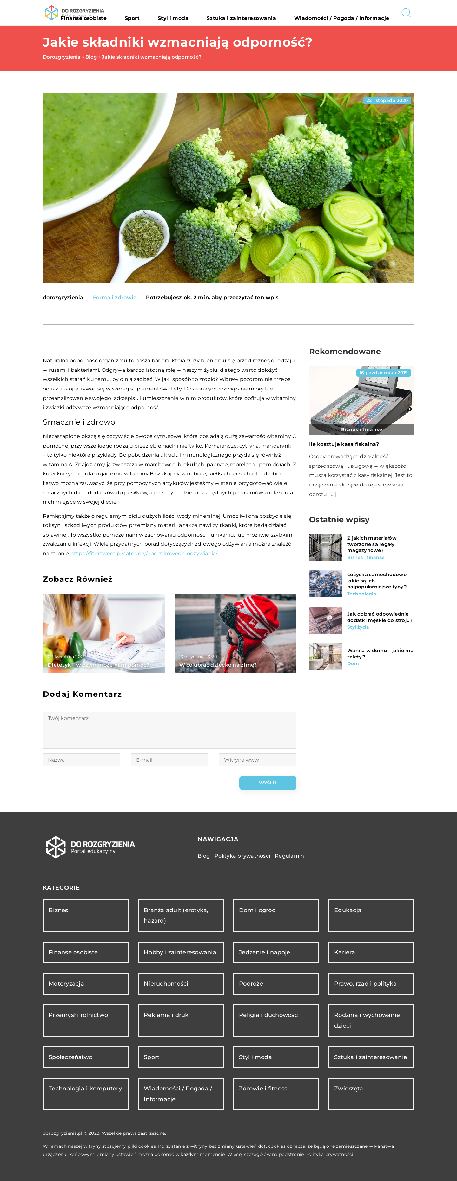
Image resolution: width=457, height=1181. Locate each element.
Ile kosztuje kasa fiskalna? (344, 444)
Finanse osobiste (151, 13)
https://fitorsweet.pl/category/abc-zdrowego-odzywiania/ (143, 553)
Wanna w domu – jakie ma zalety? (380, 653)
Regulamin (289, 856)
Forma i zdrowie (115, 298)
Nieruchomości (166, 983)
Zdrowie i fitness (263, 1088)
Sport (187, 13)
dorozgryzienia (63, 298)
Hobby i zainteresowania (180, 952)
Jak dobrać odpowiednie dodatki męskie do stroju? (380, 617)
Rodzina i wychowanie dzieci (367, 1020)
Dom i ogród (257, 910)
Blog (204, 856)
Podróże (251, 983)
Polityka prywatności (242, 856)
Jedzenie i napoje (264, 952)
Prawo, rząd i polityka (365, 983)
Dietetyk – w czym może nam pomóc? (98, 665)
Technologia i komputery (85, 1088)
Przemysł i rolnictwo (78, 1015)
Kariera (344, 952)
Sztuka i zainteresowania (270, 13)
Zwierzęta (348, 1088)
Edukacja (347, 910)
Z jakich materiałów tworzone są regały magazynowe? (372, 544)
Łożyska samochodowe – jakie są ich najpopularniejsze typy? (378, 580)
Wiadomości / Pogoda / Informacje (352, 13)
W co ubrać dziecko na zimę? (218, 665)
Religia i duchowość (268, 1015)
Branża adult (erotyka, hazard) (176, 915)
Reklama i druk (166, 1015)
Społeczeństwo (70, 1057)
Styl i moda (217, 13)
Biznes (58, 910)
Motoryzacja (66, 983)
